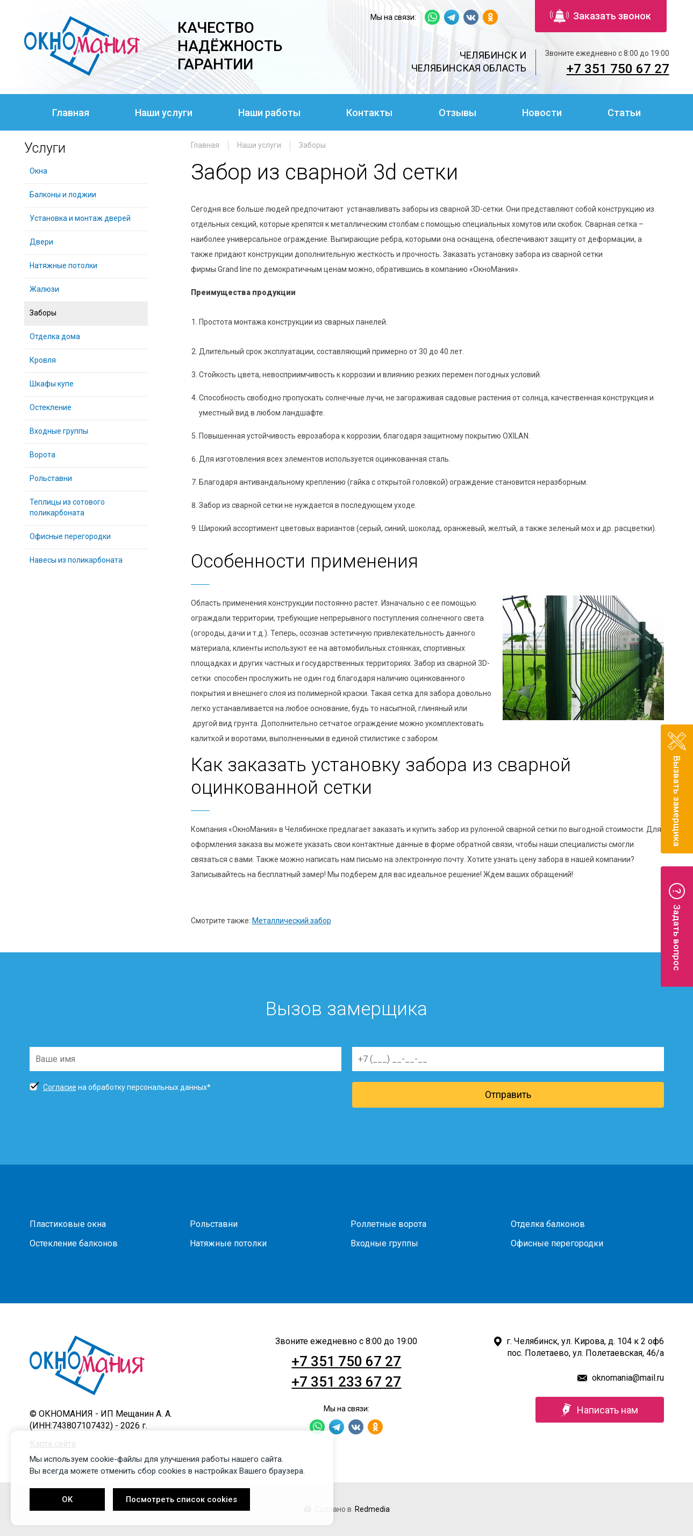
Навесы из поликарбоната (76, 560)
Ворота (42, 454)
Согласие (59, 1087)
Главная (70, 112)
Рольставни (51, 478)
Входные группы (59, 431)
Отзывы (457, 112)
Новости (542, 112)
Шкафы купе (52, 383)
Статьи (624, 112)
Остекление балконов (74, 1243)
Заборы (312, 145)
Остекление (51, 407)
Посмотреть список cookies (181, 1499)
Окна (38, 171)
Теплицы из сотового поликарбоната (67, 507)
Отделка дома (55, 336)
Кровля (43, 360)
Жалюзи (44, 289)
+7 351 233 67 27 (346, 1382)
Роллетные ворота (388, 1224)
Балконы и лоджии (63, 194)
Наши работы (269, 112)
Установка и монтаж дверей (81, 218)
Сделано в (347, 1509)
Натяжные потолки (63, 265)
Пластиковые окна (68, 1224)
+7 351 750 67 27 (618, 68)
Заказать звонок (600, 16)
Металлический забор (291, 920)
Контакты (369, 112)
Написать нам (599, 1409)
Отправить (508, 1094)
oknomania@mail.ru (628, 1378)
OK (67, 1499)
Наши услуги (163, 112)
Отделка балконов (548, 1224)
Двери (41, 242)
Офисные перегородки (70, 536)
